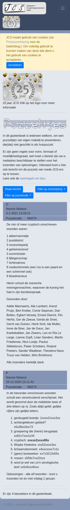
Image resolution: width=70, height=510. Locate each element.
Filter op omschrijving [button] (50, 189)
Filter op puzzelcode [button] (17, 195)
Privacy (60, 504)
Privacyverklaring (17, 41)
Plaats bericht (13, 189)
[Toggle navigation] (62, 8)
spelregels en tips (32, 178)
